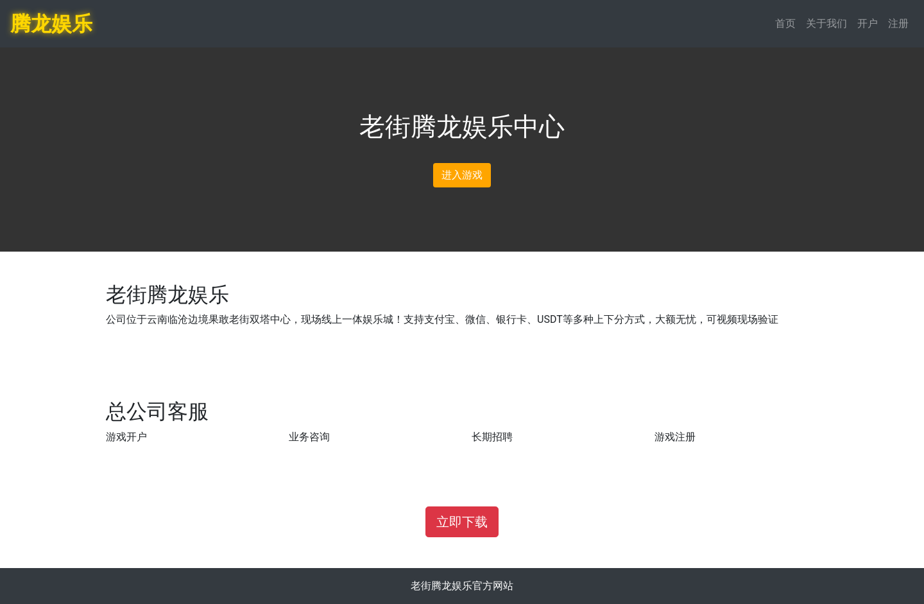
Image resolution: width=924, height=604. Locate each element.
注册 (898, 23)
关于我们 (826, 23)
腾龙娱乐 (51, 24)
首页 (785, 23)
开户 (867, 23)
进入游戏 (462, 175)
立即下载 (462, 522)
